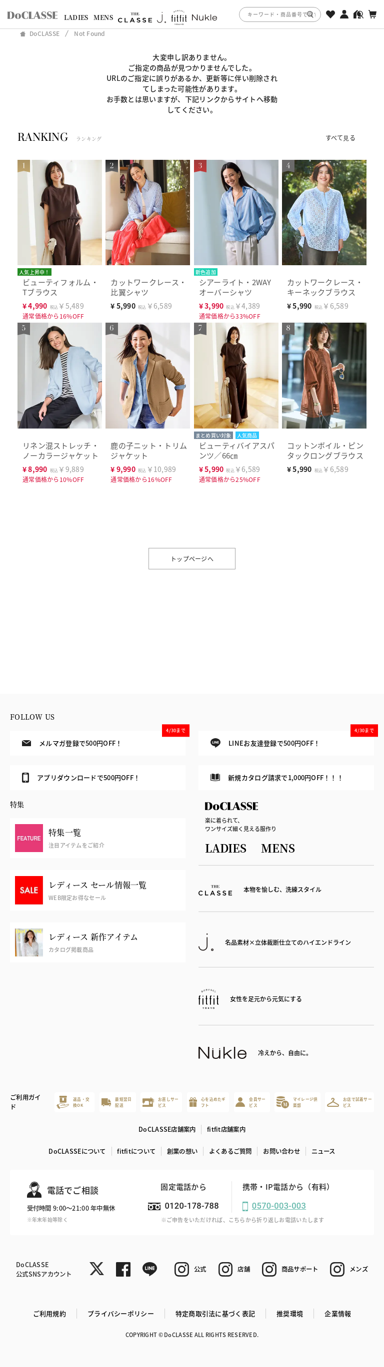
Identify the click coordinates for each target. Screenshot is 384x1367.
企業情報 (337, 1313)
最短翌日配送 (117, 1102)
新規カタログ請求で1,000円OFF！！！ (277, 777)
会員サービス (251, 1102)
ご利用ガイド (25, 1102)
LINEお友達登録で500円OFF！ (292, 739)
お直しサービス (160, 1102)
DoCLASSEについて (77, 1151)
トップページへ (192, 558)
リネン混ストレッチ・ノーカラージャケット (60, 450)
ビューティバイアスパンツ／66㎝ (237, 450)
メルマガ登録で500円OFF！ (104, 739)
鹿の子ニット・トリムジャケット (148, 450)
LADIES (76, 17)
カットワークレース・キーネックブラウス (325, 287)
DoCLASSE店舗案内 (167, 1129)
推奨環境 (289, 1313)
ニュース (324, 1151)
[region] (192, 14)
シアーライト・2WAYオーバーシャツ (235, 287)
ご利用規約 (49, 1313)
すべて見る (341, 137)
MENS (103, 17)
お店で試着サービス (349, 1102)
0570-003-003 (279, 1206)
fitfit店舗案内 (226, 1129)
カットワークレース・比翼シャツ (148, 287)
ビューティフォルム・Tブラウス (60, 287)
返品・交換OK (73, 1102)
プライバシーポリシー (121, 1313)
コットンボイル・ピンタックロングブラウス (325, 450)
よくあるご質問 (230, 1151)
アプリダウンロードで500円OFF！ (81, 778)
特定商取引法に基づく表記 (215, 1313)
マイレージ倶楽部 (297, 1102)
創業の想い (182, 1151)
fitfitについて (136, 1151)
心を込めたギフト (207, 1102)
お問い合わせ (281, 1151)
